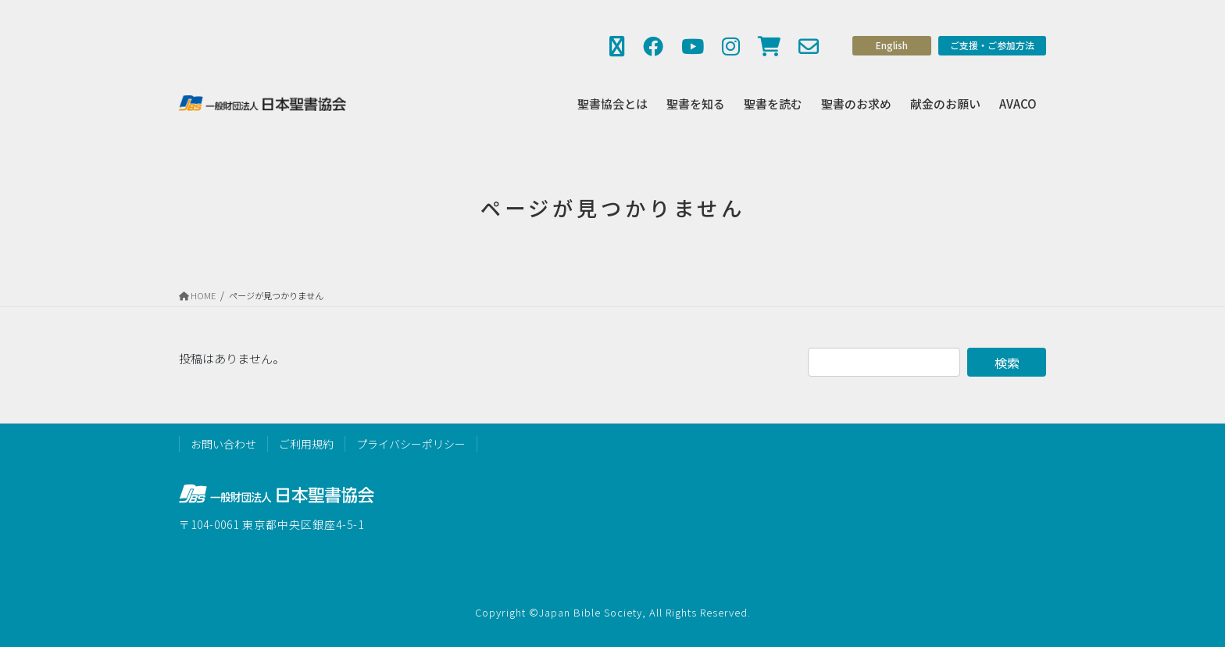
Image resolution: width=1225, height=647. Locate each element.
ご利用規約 (306, 444)
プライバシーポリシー (411, 444)
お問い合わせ (223, 444)
